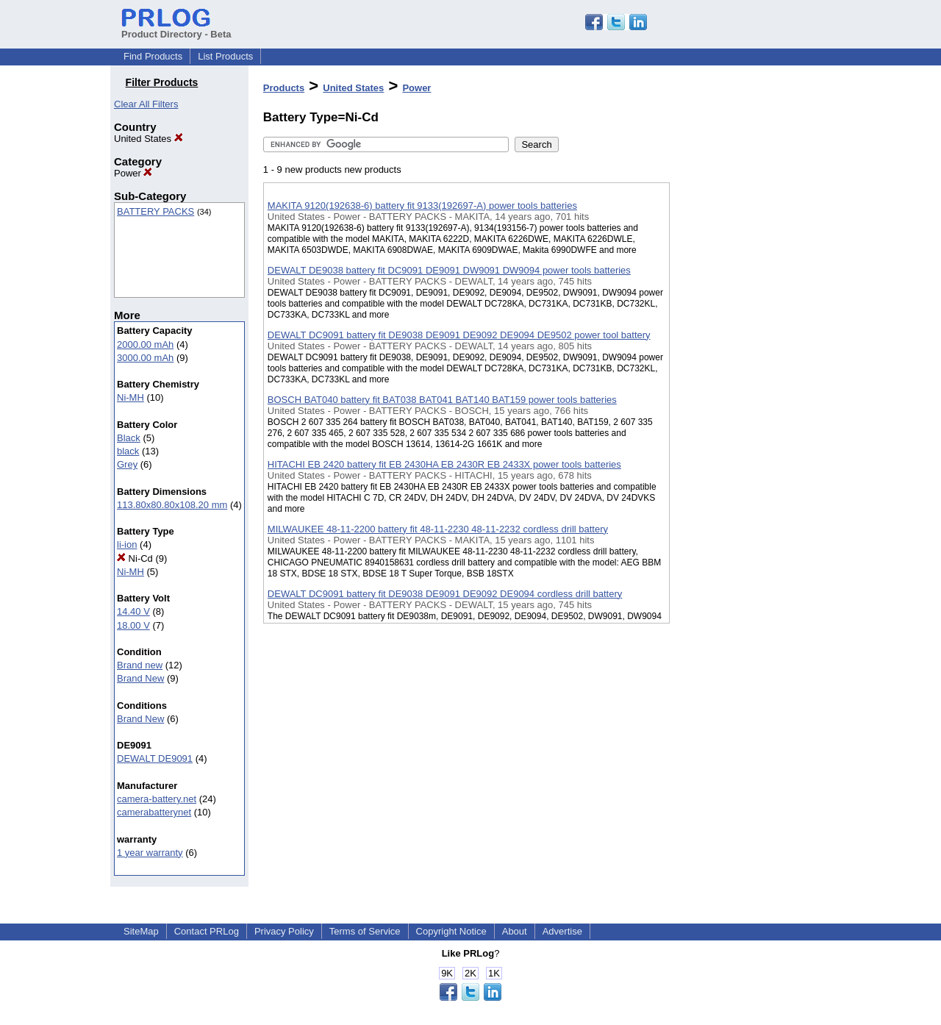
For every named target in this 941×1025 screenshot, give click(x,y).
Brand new (139, 665)
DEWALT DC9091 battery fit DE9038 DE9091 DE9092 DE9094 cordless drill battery (445, 593)
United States (148, 138)
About (514, 931)
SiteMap (141, 931)
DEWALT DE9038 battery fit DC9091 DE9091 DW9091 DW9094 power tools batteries (449, 270)
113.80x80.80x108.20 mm (172, 504)
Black (128, 437)
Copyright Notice (451, 931)
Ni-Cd (135, 558)
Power (133, 173)
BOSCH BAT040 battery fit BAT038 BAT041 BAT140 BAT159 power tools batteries (442, 399)
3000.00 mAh (145, 357)
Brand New (140, 678)
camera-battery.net (156, 798)
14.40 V (133, 611)
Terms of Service (365, 931)
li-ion (127, 544)
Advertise (562, 931)
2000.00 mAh (145, 344)
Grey (127, 464)
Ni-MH (130, 397)
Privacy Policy (284, 931)
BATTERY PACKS (155, 211)
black (128, 451)
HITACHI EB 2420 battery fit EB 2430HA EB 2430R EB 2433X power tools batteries (444, 464)
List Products (225, 56)
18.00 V (133, 625)
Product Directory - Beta (176, 29)
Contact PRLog (206, 931)
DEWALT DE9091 (155, 758)
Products (283, 87)
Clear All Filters (146, 104)
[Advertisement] (743, 381)
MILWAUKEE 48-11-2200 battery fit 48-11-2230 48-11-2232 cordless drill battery (438, 529)
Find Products (153, 56)
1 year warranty (150, 852)
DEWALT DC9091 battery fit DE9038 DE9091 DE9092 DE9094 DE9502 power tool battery (459, 334)
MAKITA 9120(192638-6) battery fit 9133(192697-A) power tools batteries (422, 205)
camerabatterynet (154, 812)
